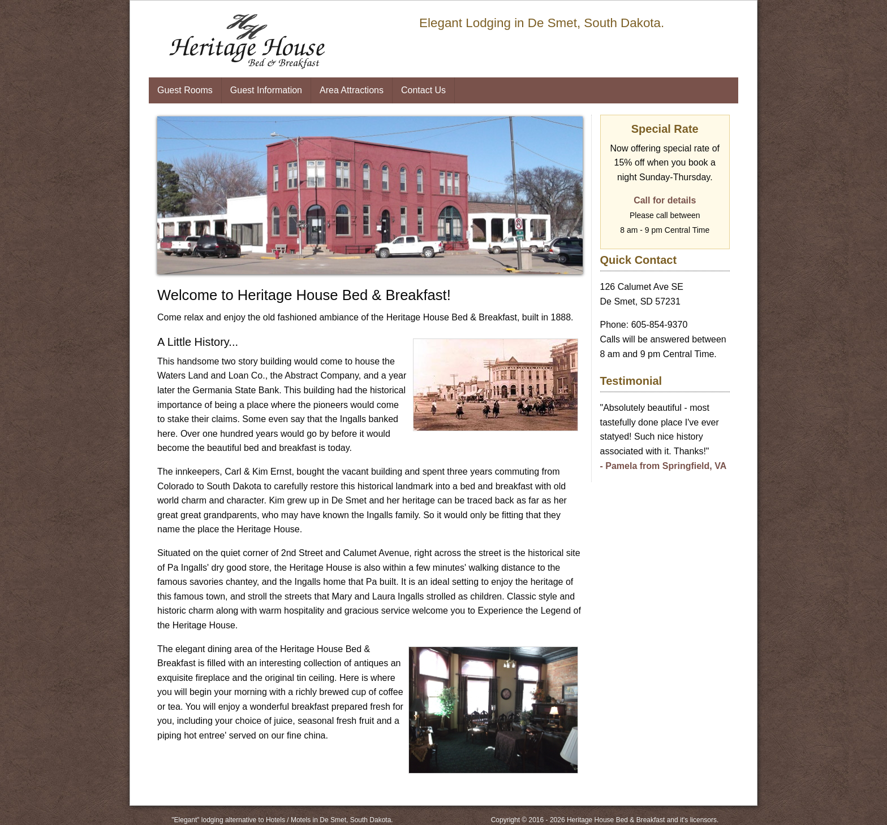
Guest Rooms (185, 90)
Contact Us (423, 90)
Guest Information (266, 90)
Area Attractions (352, 90)
